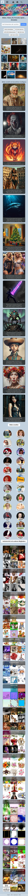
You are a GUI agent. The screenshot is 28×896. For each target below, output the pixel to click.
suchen (24, 24)
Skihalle (21, 446)
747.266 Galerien (19, 29)
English (8, 894)
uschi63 (7, 519)
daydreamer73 (7, 446)
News (20, 894)
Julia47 (7, 491)
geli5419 (20, 436)
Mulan (7, 510)
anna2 (20, 500)
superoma (7, 464)
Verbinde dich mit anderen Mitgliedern (14, 541)
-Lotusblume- (21, 473)
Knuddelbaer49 (8, 482)
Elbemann (7, 537)
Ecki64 (7, 500)
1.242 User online (14, 35)
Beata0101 (20, 537)
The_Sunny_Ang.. (21, 510)
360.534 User (21, 32)
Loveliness (21, 482)
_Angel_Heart (20, 464)
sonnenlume (20, 528)
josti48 (20, 455)
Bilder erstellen (14, 425)
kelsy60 (21, 519)
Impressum (16, 894)
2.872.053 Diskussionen (10, 32)
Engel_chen (20, 491)
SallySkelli (7, 528)
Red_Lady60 (7, 455)
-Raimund (7, 473)
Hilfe (12, 894)
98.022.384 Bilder (8, 29)
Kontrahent (7, 436)
